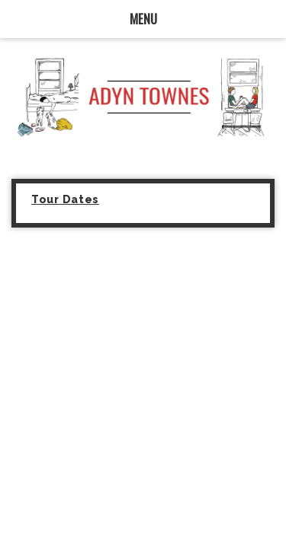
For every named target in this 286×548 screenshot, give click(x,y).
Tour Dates (65, 199)
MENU (143, 18)
